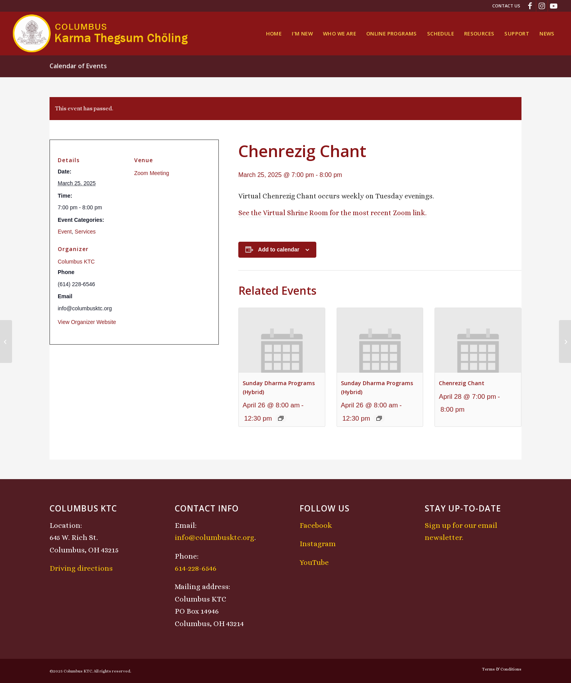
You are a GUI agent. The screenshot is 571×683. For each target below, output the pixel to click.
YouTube (314, 562)
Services (85, 231)
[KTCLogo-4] (100, 33)
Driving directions (81, 568)
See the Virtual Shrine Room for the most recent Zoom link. (332, 213)
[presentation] (282, 340)
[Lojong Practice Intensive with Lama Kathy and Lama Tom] (6, 341)
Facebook (316, 525)
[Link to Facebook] (530, 6)
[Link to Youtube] (554, 6)
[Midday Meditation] (565, 341)
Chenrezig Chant (461, 383)
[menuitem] (504, 6)
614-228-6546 (195, 568)
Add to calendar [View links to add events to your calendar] (279, 249)
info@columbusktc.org (214, 537)
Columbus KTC (76, 261)
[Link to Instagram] (542, 6)
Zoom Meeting (151, 173)
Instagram (318, 544)
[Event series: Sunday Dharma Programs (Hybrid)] (281, 418)
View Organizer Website (87, 322)
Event (65, 231)
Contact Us (506, 6)
